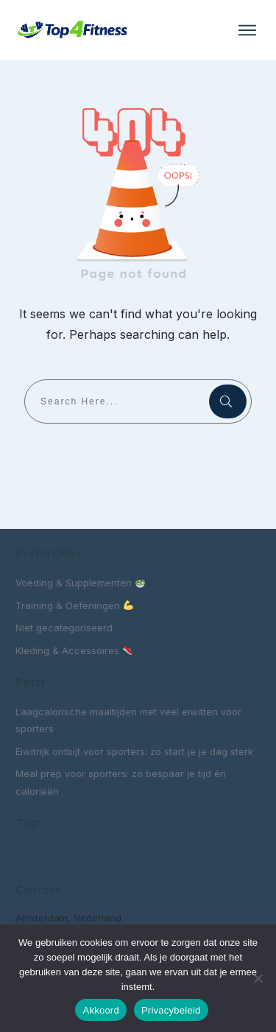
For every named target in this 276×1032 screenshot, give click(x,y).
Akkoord (100, 1010)
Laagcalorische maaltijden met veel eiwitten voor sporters (128, 720)
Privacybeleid (171, 1010)
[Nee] (257, 978)
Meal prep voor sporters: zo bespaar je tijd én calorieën (120, 782)
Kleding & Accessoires (73, 650)
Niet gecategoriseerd (64, 627)
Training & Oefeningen (74, 605)
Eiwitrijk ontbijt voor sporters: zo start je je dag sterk (134, 751)
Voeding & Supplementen (80, 583)
